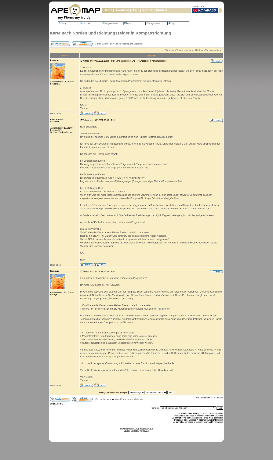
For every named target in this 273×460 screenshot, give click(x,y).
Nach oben (55, 113)
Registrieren (153, 23)
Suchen (85, 23)
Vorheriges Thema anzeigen (179, 50)
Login (172, 23)
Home (108, 10)
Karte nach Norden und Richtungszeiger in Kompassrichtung (110, 33)
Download (122, 10)
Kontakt (161, 10)
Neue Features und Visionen (129, 44)
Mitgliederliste (110, 23)
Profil (128, 23)
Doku (135, 10)
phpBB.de (145, 431)
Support (147, 10)
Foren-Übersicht (103, 44)
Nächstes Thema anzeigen (208, 50)
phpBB (131, 429)
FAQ (62, 23)
